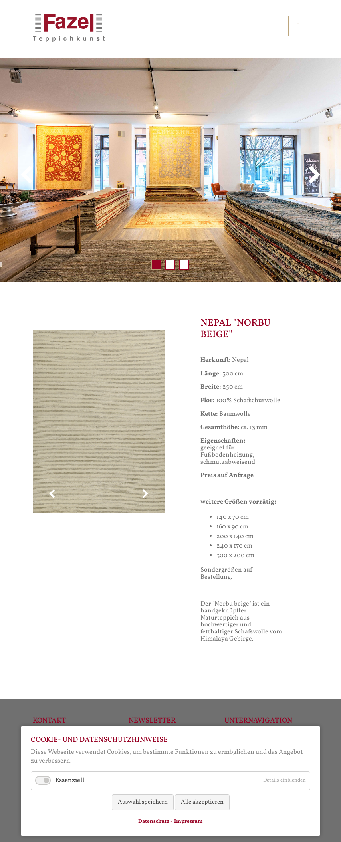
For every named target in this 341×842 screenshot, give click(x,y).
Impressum (188, 821)
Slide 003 (184, 265)
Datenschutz (153, 821)
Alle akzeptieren (202, 802)
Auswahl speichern (143, 802)
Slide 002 (170, 265)
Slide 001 (156, 265)
